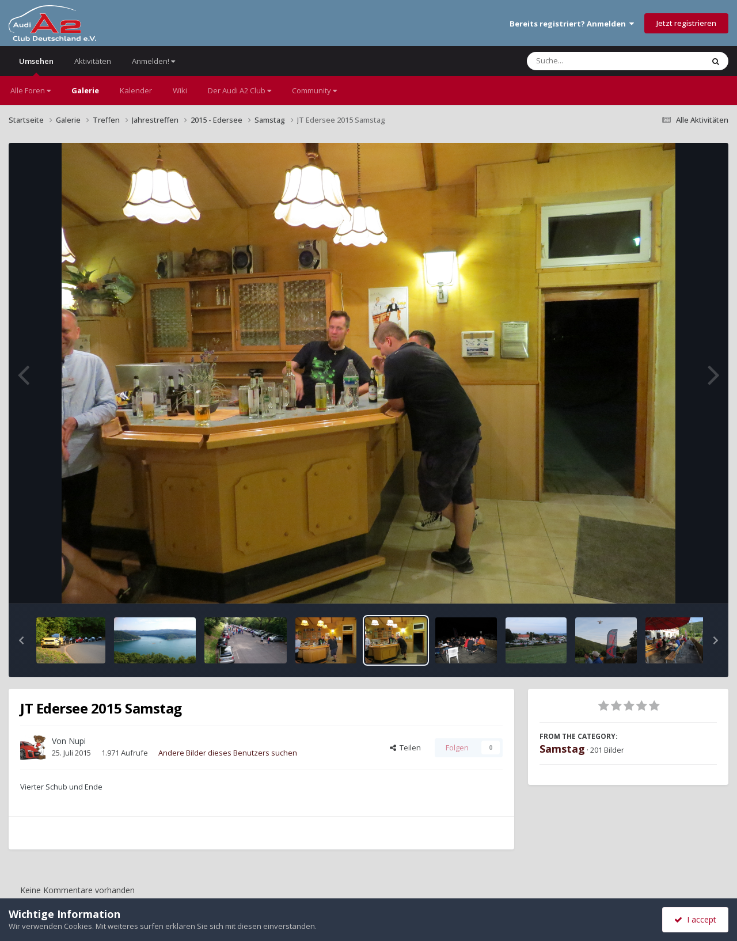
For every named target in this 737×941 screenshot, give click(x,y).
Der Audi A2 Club (239, 90)
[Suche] (591, 61)
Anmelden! (153, 61)
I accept (695, 919)
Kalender (136, 90)
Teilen (405, 747)
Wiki (180, 90)
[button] (21, 640)
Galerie (85, 90)
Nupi (77, 740)
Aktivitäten (92, 61)
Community (314, 90)
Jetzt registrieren (686, 23)
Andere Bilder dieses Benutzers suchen (227, 753)
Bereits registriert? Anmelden (572, 23)
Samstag (562, 749)
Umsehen (36, 66)
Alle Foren (30, 90)
